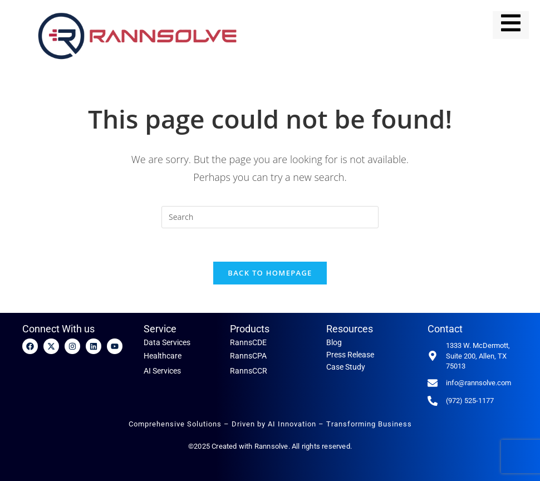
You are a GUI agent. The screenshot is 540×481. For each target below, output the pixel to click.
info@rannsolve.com (478, 383)
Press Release (350, 355)
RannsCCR (248, 370)
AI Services (162, 370)
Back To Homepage (270, 273)
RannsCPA (248, 356)
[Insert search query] (270, 217)
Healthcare (162, 356)
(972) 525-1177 (470, 400)
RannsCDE (248, 342)
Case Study (345, 367)
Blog (334, 342)
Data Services (167, 342)
